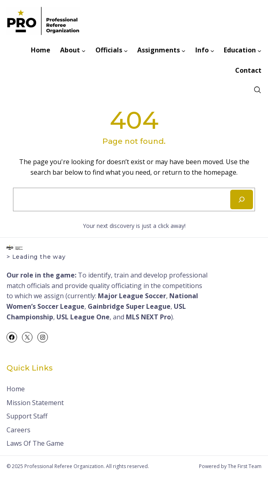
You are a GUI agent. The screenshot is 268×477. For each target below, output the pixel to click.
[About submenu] (84, 50)
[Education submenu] (259, 50)
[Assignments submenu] (184, 50)
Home (15, 388)
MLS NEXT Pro (148, 316)
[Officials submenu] (126, 50)
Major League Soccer (132, 295)
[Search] (241, 199)
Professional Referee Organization (64, 466)
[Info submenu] (212, 50)
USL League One (83, 316)
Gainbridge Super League (129, 306)
